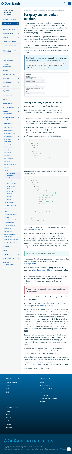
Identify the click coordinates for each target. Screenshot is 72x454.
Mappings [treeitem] (6, 78)
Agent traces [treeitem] (8, 155)
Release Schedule (46, 386)
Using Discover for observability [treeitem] (10, 151)
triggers (48, 110)
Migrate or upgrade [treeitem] (9, 46)
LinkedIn (9, 418)
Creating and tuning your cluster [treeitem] (9, 51)
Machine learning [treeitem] (8, 107)
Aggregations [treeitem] (7, 95)
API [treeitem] (6, 208)
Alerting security (30, 264)
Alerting (35, 10)
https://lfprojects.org (62, 449)
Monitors (41, 10)
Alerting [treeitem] (6, 167)
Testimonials (44, 395)
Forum (8, 386)
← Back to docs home (9, 19)
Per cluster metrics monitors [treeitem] (11, 182)
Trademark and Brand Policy (49, 398)
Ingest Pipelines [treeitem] (8, 60)
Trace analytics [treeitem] (9, 136)
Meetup (8, 424)
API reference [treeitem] (7, 254)
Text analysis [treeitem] (7, 82)
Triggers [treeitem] (9, 196)
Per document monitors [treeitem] (10, 187)
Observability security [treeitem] (11, 239)
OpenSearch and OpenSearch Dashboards (8, 12)
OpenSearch (11, 4)
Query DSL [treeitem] (6, 87)
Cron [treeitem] (6, 211)
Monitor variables (37, 230)
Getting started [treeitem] (8, 33)
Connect (8, 411)
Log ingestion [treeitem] (8, 127)
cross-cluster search (31, 50)
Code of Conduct (11, 382)
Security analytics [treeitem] (9, 74)
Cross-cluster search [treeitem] (10, 242)
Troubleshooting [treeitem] (8, 259)
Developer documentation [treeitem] (8, 263)
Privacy (42, 402)
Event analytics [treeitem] (9, 130)
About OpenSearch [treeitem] (9, 29)
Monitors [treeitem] (8, 170)
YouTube (9, 421)
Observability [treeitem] (7, 123)
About (42, 382)
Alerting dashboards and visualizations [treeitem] (10, 220)
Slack (7, 392)
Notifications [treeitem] (8, 231)
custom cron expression (32, 364)
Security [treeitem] (5, 70)
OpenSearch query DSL (39, 130)
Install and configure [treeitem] (10, 42)
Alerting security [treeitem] (10, 205)
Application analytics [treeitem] (10, 133)
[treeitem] (18, 29)
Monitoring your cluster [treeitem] (8, 118)
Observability (27, 10)
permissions (40, 58)
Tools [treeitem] (5, 250)
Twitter (8, 414)
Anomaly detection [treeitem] (10, 225)
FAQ (41, 392)
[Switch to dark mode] (64, 3)
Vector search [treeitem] (7, 103)
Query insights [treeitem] (8, 158)
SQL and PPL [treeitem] (6, 91)
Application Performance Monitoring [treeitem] (8, 142)
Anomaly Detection (46, 306)
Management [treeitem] (9, 202)
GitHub (8, 389)
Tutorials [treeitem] (6, 38)
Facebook (9, 427)
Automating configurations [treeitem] (8, 112)
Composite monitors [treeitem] (9, 192)
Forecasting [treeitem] (7, 228)
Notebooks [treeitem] (7, 161)
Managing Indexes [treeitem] (8, 56)
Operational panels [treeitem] (10, 164)
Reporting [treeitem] (6, 246)
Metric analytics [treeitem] (9, 147)
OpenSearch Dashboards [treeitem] (7, 65)
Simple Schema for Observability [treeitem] (10, 235)
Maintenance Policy (46, 389)
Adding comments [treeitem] (11, 214)
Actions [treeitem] (8, 199)
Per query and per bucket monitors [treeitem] (11, 175)
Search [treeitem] (5, 99)
